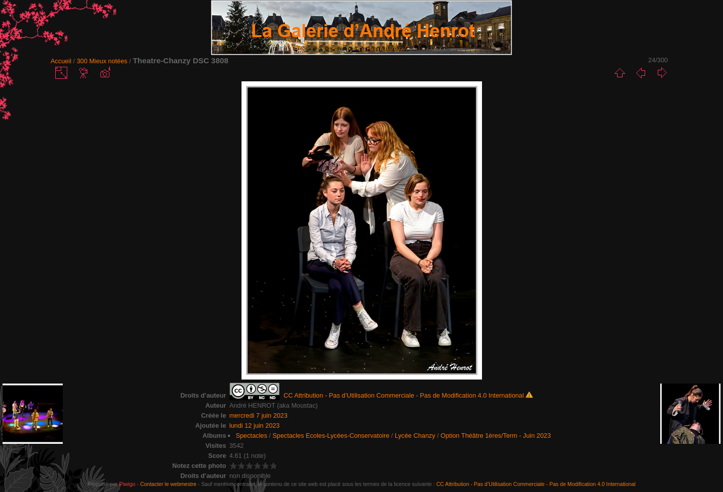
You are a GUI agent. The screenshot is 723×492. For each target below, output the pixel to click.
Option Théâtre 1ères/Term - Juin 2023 (496, 435)
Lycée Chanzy (415, 435)
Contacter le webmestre (168, 484)
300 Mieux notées (102, 61)
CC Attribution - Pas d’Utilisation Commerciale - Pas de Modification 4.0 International (536, 484)
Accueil (61, 61)
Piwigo (127, 484)
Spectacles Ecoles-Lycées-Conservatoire (331, 435)
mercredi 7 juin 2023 (258, 415)
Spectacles (251, 435)
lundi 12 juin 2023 (254, 425)
